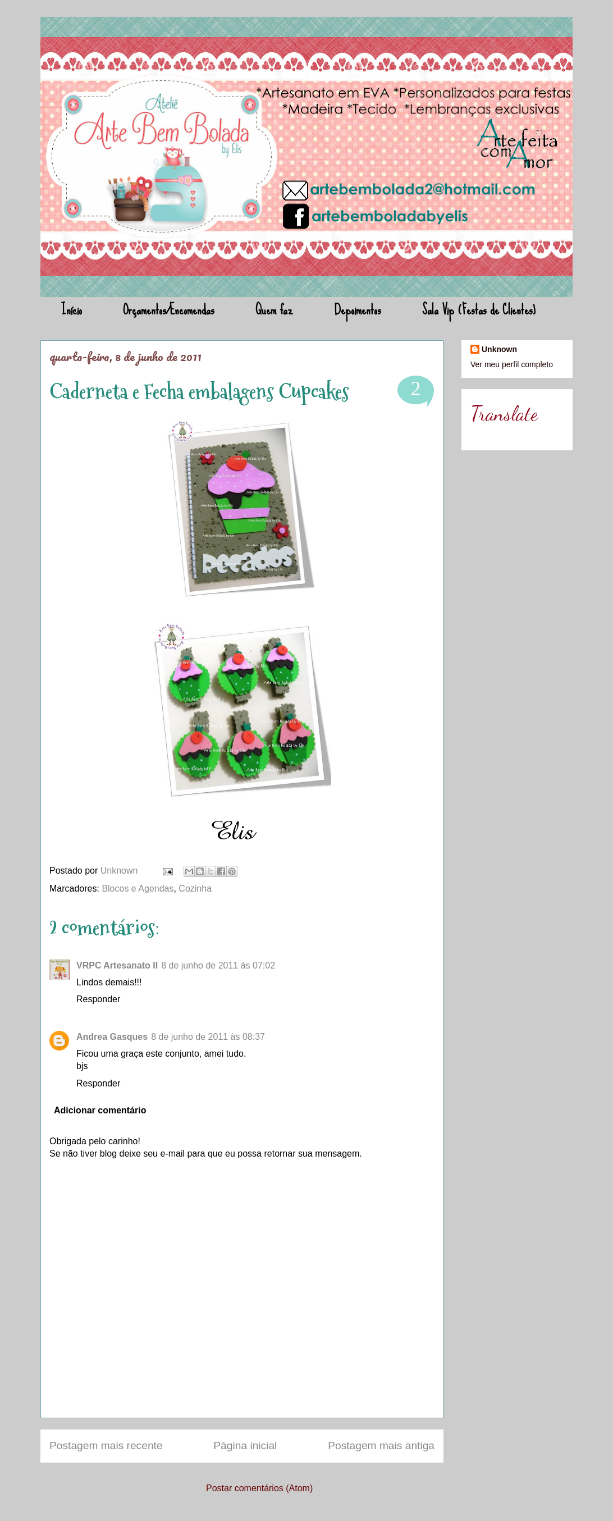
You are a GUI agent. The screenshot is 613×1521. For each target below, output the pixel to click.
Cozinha (195, 888)
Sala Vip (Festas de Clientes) (479, 310)
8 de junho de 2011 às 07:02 (218, 965)
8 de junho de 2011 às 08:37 (208, 1037)
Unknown (120, 870)
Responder (98, 999)
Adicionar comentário (100, 1110)
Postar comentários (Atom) (259, 1488)
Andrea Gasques (112, 1037)
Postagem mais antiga (381, 1445)
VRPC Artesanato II (117, 965)
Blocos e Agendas (137, 888)
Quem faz (274, 310)
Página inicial (245, 1445)
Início (71, 310)
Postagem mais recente (106, 1445)
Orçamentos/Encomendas (168, 310)
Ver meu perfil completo (511, 364)
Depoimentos (357, 310)
